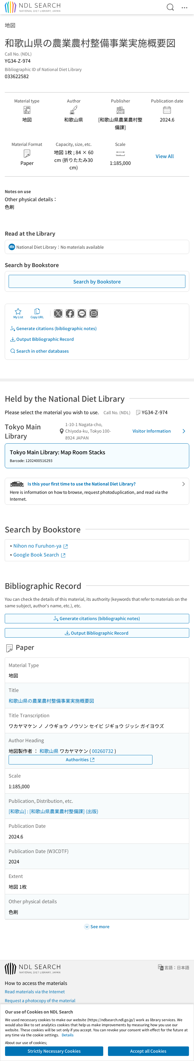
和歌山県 (48, 750)
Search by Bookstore (97, 281)
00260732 (102, 750)
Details (68, 1034)
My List (18, 313)
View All (165, 156)
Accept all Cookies (148, 1051)
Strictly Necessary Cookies (54, 1051)
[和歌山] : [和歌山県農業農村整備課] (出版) (53, 811)
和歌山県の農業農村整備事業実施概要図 (51, 700)
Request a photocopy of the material (40, 1000)
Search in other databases (39, 351)
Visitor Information (160, 431)
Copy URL (37, 313)
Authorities (80, 759)
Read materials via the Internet (35, 991)
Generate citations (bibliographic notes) (53, 328)
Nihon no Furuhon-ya (41, 545)
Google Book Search (39, 554)
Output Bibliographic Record (42, 339)
